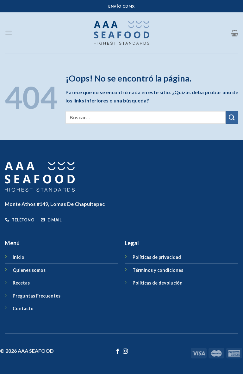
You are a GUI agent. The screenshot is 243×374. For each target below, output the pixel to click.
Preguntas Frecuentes (36, 296)
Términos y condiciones (158, 270)
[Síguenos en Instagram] (125, 351)
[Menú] (8, 33)
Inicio (18, 257)
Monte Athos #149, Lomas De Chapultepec (55, 204)
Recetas (21, 282)
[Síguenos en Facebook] (117, 351)
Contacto (23, 308)
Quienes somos (29, 270)
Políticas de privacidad (157, 257)
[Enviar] (232, 117)
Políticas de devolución (158, 282)
